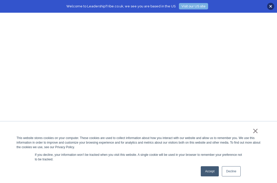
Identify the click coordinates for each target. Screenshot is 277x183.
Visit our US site (193, 6)
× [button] (255, 131)
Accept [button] (209, 171)
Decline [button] (231, 171)
